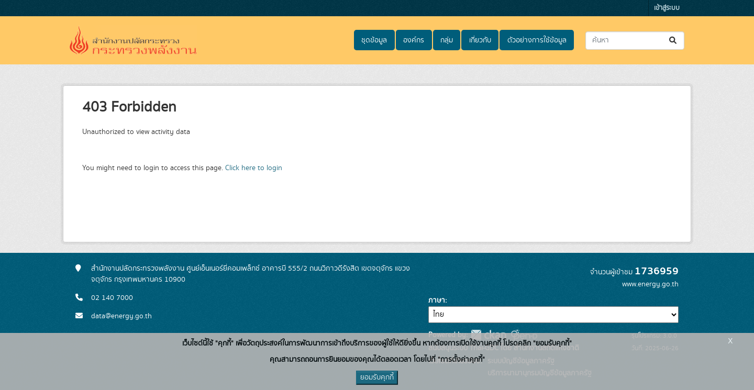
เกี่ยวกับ (480, 40)
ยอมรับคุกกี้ (377, 377)
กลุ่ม (446, 40)
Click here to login (253, 168)
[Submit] (673, 40)
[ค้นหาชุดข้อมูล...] (634, 40)
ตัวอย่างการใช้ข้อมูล (537, 40)
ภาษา (436, 300)
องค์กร (413, 40)
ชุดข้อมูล (374, 40)
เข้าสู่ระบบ (667, 8)
